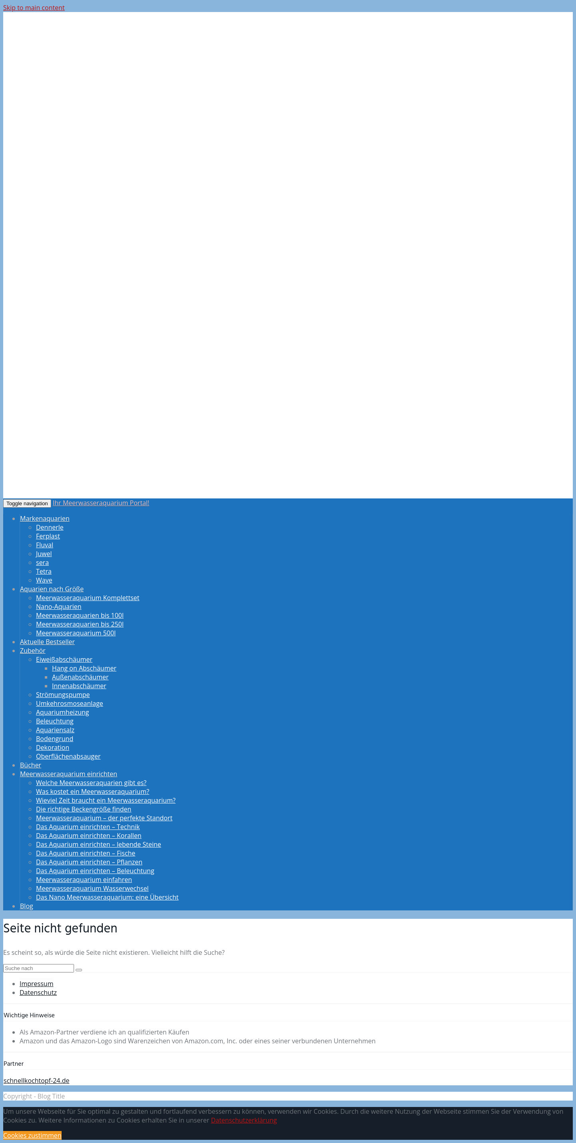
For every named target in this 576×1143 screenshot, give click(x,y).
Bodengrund (54, 738)
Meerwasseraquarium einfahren (84, 879)
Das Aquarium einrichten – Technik (88, 826)
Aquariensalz (55, 729)
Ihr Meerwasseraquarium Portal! (101, 502)
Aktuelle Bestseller (47, 641)
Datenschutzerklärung (244, 1120)
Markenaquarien (45, 518)
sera (42, 562)
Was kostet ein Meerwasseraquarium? (92, 791)
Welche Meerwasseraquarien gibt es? (91, 782)
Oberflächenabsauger (68, 756)
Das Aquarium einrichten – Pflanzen (89, 862)
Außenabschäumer (80, 677)
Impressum (36, 983)
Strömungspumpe (63, 694)
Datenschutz (38, 992)
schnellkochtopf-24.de (36, 1080)
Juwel (44, 553)
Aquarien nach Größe (52, 589)
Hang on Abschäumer (84, 668)
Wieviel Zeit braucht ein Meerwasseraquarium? (106, 800)
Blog (26, 906)
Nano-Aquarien (59, 606)
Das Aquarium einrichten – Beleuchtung (95, 870)
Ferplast (48, 536)
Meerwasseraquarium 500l (76, 633)
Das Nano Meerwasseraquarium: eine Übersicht (107, 897)
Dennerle (50, 527)
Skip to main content (34, 7)
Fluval (44, 544)
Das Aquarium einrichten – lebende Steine (98, 844)
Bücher (30, 765)
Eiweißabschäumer (64, 659)
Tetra (44, 571)
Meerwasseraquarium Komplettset (87, 597)
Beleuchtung (55, 721)
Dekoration (52, 747)
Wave (44, 580)
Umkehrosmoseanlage (69, 703)
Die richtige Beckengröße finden (83, 809)
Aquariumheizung (62, 712)
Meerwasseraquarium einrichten (68, 773)
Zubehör (33, 650)
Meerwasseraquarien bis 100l (80, 615)
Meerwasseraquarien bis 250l (80, 624)
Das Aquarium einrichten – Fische (85, 853)
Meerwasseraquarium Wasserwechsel (92, 888)
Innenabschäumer (79, 685)
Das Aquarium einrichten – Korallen (89, 835)
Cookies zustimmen (32, 1135)
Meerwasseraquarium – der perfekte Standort (104, 818)
